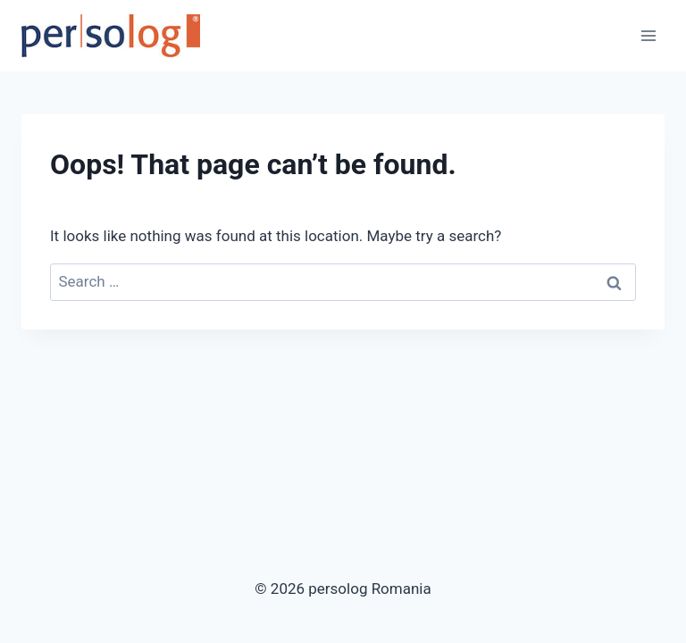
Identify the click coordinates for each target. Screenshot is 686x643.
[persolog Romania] (110, 35)
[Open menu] (648, 35)
